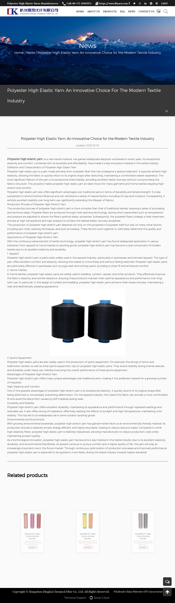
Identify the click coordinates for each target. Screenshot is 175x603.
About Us (93, 11)
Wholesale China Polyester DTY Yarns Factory (139, 591)
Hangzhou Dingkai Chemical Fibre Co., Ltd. (56, 591)
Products (110, 11)
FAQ (122, 11)
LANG (164, 3)
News (131, 11)
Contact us (146, 11)
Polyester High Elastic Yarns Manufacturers (32, 3)
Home (80, 11)
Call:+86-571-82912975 (76, 3)
